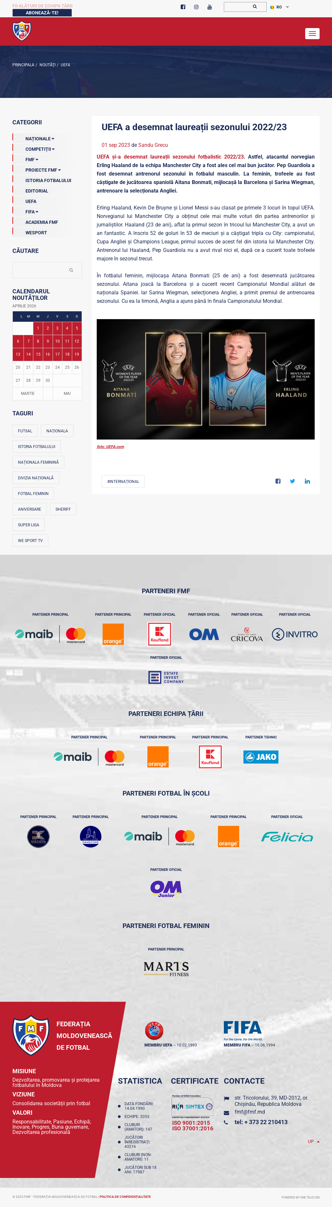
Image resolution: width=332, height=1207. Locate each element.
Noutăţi (47, 65)
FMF (25, 158)
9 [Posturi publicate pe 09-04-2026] (48, 341)
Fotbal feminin (33, 493)
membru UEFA (158, 1045)
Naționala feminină (38, 462)
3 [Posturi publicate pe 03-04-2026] (57, 328)
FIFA (25, 210)
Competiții (33, 148)
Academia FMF (35, 221)
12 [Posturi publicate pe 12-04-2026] (77, 341)
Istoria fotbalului (36, 446)
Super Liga (28, 525)
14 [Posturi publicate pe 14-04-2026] (28, 354)
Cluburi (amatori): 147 (139, 1127)
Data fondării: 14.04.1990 (139, 1106)
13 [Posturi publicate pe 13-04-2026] (18, 354)
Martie (28, 393)
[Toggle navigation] (312, 33)
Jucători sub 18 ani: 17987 (140, 1169)
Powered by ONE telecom (301, 1197)
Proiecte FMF (36, 169)
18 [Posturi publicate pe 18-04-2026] (67, 354)
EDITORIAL (30, 189)
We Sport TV (30, 540)
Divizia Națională (36, 478)
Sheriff (63, 509)
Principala (23, 65)
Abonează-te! (42, 12)
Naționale (33, 137)
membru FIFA (237, 1045)
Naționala (57, 431)
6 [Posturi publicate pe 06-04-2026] (18, 341)
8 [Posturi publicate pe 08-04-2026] (38, 341)
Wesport (29, 231)
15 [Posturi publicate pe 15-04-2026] (38, 354)
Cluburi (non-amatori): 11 (138, 1157)
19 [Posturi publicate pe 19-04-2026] (77, 354)
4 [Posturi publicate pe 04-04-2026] (67, 328)
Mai (67, 393)
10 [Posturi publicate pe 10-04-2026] (57, 341)
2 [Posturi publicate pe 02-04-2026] (48, 328)
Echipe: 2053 (137, 1116)
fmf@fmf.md (250, 1112)
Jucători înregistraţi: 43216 (137, 1142)
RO (276, 7)
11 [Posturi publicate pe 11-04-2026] (67, 341)
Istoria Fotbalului (41, 179)
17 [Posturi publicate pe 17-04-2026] (57, 354)
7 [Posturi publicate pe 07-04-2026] (28, 341)
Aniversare (29, 509)
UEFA (65, 65)
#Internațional (123, 481)
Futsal (25, 431)
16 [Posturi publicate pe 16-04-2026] (47, 354)
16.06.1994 (265, 1045)
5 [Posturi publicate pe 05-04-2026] (77, 328)
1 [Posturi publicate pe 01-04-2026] (38, 328)
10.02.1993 (187, 1045)
